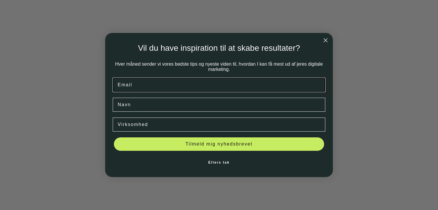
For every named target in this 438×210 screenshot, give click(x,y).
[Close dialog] (325, 40)
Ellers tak (219, 162)
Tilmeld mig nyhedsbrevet (219, 143)
